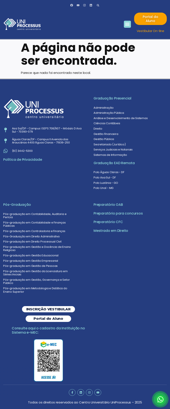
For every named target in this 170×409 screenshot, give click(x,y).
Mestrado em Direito (111, 230)
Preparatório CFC (108, 221)
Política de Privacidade (22, 159)
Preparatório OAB (108, 204)
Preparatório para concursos (118, 213)
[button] (98, 5)
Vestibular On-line (150, 31)
